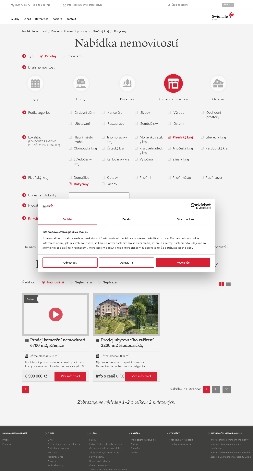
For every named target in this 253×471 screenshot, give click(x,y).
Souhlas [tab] (67, 219)
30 (226, 389)
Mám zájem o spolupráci (143, 439)
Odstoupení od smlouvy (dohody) (106, 448)
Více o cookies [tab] (185, 219)
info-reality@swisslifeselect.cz (84, 5)
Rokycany (120, 31)
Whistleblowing (56, 465)
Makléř (134, 444)
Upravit (126, 262)
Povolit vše (183, 262)
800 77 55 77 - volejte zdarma (32, 5)
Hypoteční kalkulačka (180, 444)
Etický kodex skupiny (58, 448)
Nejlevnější (81, 282)
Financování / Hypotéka (181, 439)
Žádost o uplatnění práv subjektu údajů (231, 456)
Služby (15, 19)
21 (216, 389)
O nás (51, 439)
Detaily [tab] (126, 219)
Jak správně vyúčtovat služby (104, 452)
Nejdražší (107, 282)
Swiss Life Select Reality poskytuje (106, 444)
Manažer (135, 448)
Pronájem (7, 444)
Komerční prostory (76, 31)
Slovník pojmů (96, 456)
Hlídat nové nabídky (99, 461)
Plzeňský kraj (101, 31)
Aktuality (52, 452)
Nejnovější (53, 282)
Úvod (44, 31)
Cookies (52, 461)
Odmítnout (70, 262)
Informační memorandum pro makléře (230, 452)
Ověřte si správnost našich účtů (64, 444)
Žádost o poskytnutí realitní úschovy (108, 469)
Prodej (55, 31)
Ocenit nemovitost (98, 465)
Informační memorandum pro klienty (229, 439)
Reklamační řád (55, 456)
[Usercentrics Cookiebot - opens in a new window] (193, 206)
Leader (134, 452)
